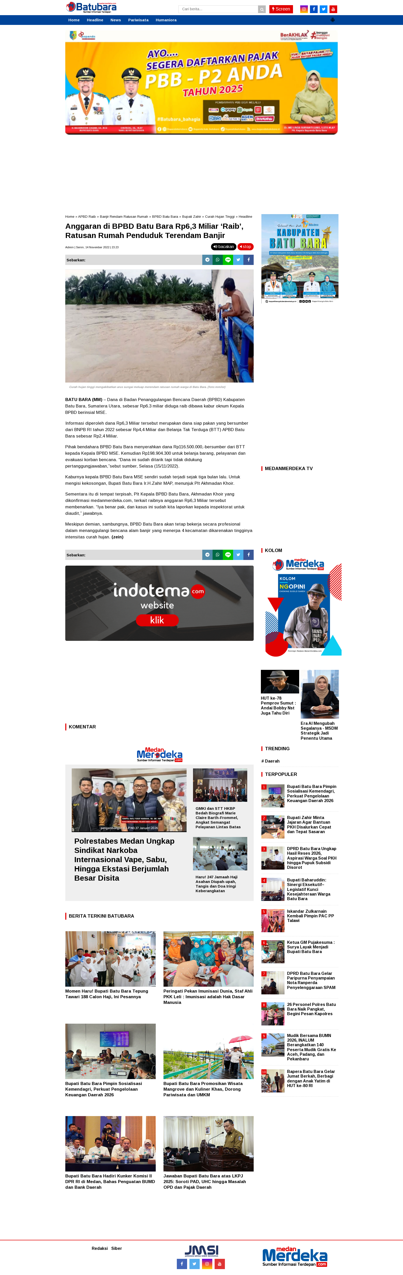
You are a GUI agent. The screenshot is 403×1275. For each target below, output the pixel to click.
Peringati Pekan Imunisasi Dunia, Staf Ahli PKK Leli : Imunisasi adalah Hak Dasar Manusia (208, 997)
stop (245, 246)
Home (74, 20)
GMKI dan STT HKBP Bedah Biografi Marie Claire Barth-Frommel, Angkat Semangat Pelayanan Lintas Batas (218, 817)
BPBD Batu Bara (165, 216)
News (116, 20)
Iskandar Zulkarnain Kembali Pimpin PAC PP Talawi (310, 916)
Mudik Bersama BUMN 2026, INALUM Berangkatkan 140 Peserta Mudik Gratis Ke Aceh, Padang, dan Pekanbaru (311, 1047)
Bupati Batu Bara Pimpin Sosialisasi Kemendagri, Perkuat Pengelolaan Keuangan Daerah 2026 (103, 1089)
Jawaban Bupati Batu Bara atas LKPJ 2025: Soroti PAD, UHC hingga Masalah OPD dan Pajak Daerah (204, 1182)
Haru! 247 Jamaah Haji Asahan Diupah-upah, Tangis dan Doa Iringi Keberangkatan (216, 884)
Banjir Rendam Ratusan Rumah (124, 216)
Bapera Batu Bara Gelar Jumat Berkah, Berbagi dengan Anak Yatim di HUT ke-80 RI (311, 1078)
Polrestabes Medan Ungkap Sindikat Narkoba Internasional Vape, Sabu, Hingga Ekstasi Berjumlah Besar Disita (124, 859)
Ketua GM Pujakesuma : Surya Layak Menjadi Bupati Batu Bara (311, 947)
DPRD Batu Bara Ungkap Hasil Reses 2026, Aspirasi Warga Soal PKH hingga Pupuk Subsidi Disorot (311, 858)
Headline (95, 20)
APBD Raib (87, 216)
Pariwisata (138, 20)
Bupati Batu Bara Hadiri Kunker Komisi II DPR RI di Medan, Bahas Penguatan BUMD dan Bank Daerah (110, 1182)
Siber (116, 1248)
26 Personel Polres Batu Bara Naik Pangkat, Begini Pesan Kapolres (311, 1009)
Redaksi (100, 1248)
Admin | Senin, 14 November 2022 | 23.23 (91, 247)
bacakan (224, 246)
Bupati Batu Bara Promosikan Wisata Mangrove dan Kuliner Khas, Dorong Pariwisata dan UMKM (203, 1089)
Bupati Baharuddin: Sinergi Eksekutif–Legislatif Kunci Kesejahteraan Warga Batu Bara (308, 889)
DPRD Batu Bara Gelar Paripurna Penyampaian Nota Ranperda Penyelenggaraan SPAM (311, 980)
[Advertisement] (201, 173)
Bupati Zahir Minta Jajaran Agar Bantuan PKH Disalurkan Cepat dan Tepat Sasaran (309, 824)
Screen (281, 9)
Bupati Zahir (191, 216)
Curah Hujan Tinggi (220, 216)
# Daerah (270, 761)
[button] (332, 17)
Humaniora (166, 20)
